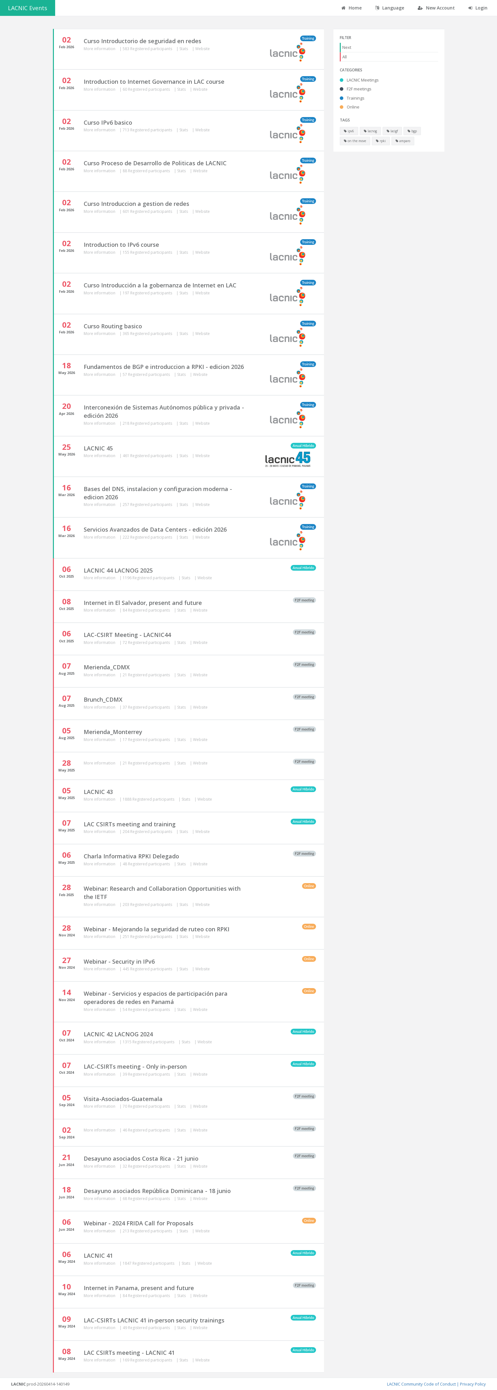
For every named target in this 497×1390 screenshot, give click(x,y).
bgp (412, 131)
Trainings (352, 98)
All (344, 57)
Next (346, 47)
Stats (184, 48)
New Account (436, 8)
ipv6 (349, 131)
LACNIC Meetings (359, 80)
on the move (355, 141)
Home (351, 8)
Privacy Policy (473, 1384)
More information (100, 48)
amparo (403, 141)
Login (477, 8)
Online (349, 107)
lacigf (392, 131)
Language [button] (389, 8)
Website (202, 48)
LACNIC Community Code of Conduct (421, 1384)
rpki (381, 141)
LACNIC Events (27, 8)
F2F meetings (355, 89)
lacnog (370, 131)
